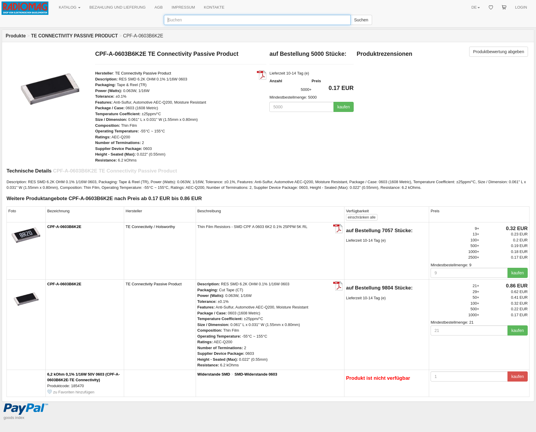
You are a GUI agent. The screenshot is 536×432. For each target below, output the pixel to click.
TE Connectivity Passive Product (143, 73)
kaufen (343, 107)
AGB (158, 7)
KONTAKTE (214, 7)
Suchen (361, 20)
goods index (14, 417)
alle (361, 217)
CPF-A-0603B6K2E (64, 226)
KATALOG (69, 7)
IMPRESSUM (183, 7)
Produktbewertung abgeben (498, 51)
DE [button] (475, 7)
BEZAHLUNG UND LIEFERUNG (117, 7)
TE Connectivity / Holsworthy (150, 226)
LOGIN (521, 7)
